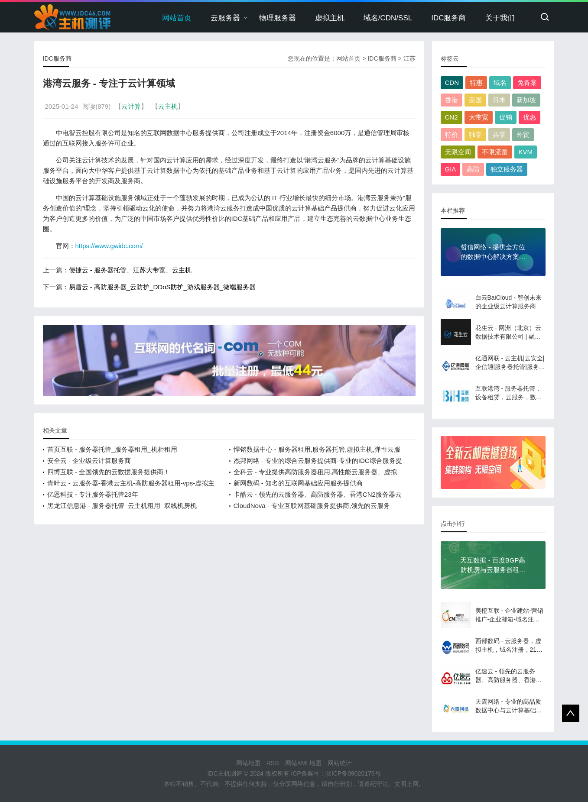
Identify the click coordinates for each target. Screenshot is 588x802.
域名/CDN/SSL (388, 18)
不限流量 (495, 151)
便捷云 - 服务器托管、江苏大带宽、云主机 (130, 270)
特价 (451, 134)
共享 (499, 134)
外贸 (523, 134)
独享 (475, 134)
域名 (500, 82)
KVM (526, 151)
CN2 (451, 117)
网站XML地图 (303, 763)
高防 (473, 169)
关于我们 (500, 18)
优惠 (529, 117)
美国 (475, 99)
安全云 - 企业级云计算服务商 (89, 460)
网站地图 (248, 763)
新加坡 (526, 99)
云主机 (168, 106)
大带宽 (478, 117)
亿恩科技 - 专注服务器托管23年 (92, 494)
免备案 (527, 82)
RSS (272, 763)
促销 (505, 117)
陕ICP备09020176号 (353, 773)
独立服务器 (507, 169)
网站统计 (340, 763)
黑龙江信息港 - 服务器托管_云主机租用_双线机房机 (122, 505)
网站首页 (177, 18)
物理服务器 (277, 18)
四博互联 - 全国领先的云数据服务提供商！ (108, 471)
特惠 (476, 82)
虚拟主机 (329, 18)
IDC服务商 (448, 18)
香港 (451, 99)
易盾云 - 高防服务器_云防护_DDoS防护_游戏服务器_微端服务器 (162, 287)
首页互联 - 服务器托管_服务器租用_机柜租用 (112, 449)
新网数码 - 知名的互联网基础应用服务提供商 (298, 483)
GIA (450, 169)
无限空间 (458, 151)
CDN (452, 82)
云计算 (131, 106)
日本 (499, 99)
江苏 (409, 58)
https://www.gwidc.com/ (109, 245)
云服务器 (225, 18)
